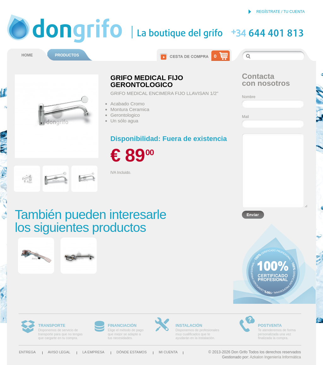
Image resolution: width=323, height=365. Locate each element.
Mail (245, 117)
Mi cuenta (168, 352)
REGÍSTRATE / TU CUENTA (280, 11)
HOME (27, 55)
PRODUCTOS (67, 55)
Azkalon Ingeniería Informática (275, 357)
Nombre (248, 97)
